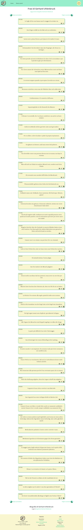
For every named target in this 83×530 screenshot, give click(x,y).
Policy (60, 523)
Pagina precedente (17, 15)
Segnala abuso (60, 525)
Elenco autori (19, 3)
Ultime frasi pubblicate (41, 522)
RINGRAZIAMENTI (60, 526)
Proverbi (41, 523)
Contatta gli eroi (26, 524)
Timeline (41, 520)
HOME (60, 519)
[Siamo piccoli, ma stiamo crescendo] (79, 3)
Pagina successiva (66, 15)
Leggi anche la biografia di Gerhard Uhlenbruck (41, 11)
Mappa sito (60, 522)
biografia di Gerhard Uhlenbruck (43, 509)
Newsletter (41, 519)
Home (11, 3)
